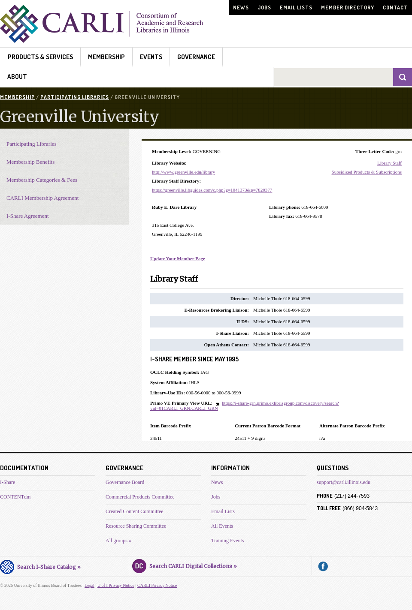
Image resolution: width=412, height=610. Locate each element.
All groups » (118, 541)
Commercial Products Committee (140, 497)
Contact (395, 7)
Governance (196, 57)
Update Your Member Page (177, 258)
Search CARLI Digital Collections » (184, 565)
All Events (222, 526)
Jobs (264, 7)
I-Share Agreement (27, 216)
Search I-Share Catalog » (40, 566)
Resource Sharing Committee (136, 526)
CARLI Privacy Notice (157, 585)
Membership (106, 57)
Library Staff (389, 162)
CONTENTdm (15, 497)
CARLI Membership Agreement (42, 198)
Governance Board (125, 482)
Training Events (227, 541)
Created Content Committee (135, 511)
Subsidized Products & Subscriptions (367, 171)
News (241, 7)
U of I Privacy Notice (115, 585)
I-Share (7, 482)
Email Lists (296, 7)
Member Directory (347, 7)
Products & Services (40, 57)
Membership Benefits (30, 162)
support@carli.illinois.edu (343, 482)
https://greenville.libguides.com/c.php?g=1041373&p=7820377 (212, 189)
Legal (89, 585)
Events (151, 57)
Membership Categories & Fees (41, 180)
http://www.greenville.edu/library (183, 171)
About (17, 76)
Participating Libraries (74, 97)
